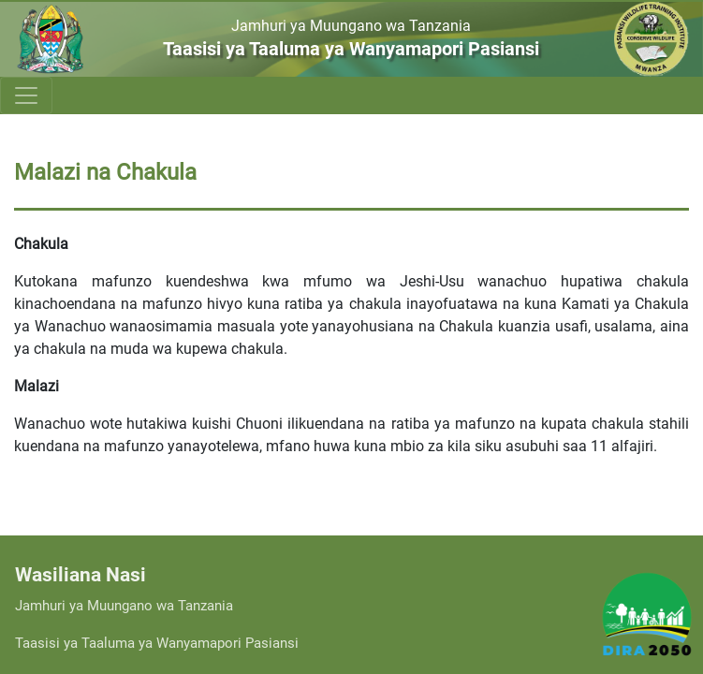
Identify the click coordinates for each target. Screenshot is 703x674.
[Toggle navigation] (26, 95)
